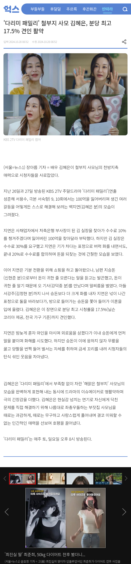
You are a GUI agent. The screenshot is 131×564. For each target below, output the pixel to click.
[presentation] (4, 478)
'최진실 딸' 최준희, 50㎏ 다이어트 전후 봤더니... (45, 554)
